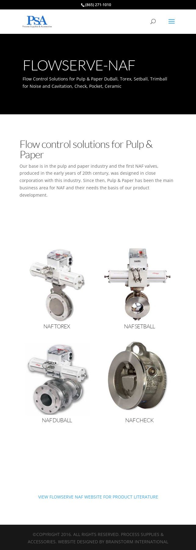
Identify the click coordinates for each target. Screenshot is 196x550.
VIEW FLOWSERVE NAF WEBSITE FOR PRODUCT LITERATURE (98, 497)
